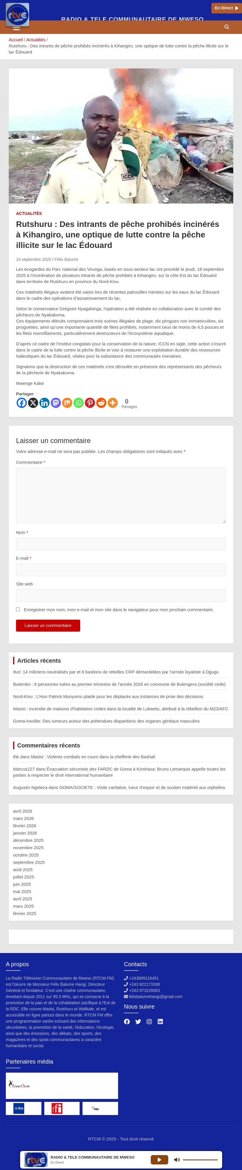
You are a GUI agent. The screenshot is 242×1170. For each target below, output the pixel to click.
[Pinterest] (90, 403)
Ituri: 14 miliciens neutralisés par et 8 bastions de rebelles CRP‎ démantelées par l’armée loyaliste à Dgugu (116, 671)
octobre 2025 (26, 854)
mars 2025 (23, 906)
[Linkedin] (44, 403)
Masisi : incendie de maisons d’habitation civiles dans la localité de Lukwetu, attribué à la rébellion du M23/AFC (120, 708)
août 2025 (23, 869)
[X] (33, 403)
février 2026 (24, 825)
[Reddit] (101, 403)
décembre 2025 (28, 840)
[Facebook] (22, 403)
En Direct (226, 8)
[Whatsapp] (78, 403)
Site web (24, 583)
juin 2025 (22, 884)
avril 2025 (22, 898)
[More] (113, 403)
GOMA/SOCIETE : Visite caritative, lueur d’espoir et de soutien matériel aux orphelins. (142, 787)
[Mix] (67, 403)
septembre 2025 (29, 862)
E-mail (23, 558)
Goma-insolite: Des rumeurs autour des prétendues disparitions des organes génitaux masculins (106, 720)
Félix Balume (66, 259)
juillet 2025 (23, 876)
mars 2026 (23, 818)
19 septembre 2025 (33, 259)
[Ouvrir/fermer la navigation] (16, 27)
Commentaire (30, 462)
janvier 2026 (25, 832)
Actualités (29, 213)
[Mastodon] (56, 403)
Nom (22, 532)
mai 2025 (22, 891)
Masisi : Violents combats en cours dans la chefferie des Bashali (93, 756)
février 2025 (24, 913)
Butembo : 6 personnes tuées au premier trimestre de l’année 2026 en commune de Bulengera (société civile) (119, 684)
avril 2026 (22, 811)
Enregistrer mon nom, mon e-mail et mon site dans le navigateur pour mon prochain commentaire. (119, 609)
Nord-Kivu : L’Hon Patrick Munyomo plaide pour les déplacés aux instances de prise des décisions (108, 696)
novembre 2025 (28, 847)
